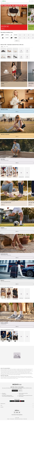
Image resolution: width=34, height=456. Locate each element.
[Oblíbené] (31, 1)
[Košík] (33, 1)
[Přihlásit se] (29, 1)
